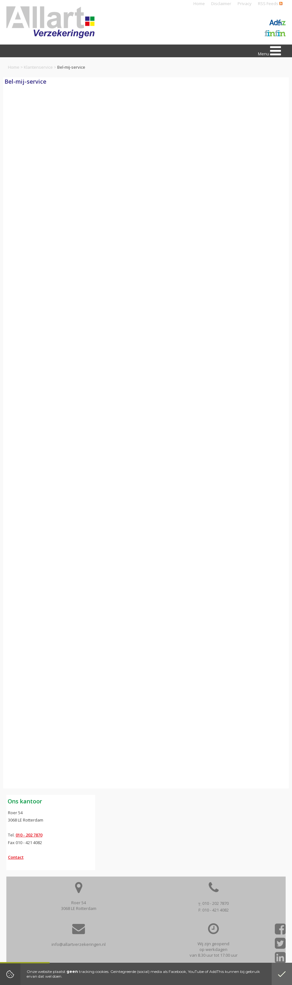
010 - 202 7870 (29, 835)
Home (199, 3)
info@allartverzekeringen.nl (79, 944)
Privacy (245, 3)
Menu (269, 51)
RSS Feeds (270, 3)
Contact (16, 857)
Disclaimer (221, 3)
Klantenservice (38, 67)
